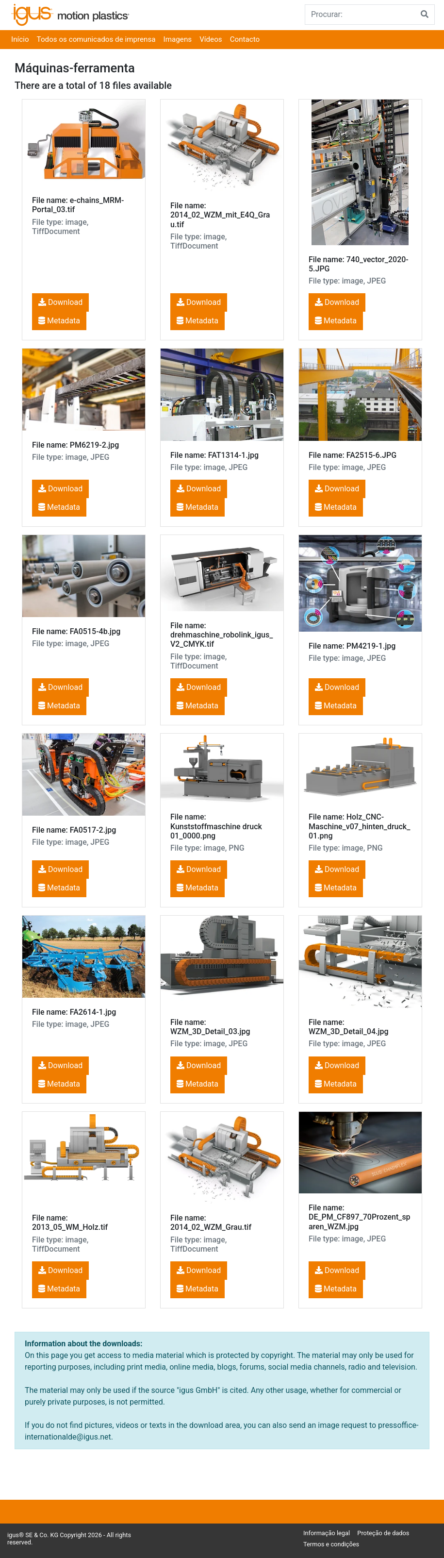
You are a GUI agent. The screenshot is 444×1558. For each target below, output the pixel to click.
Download (60, 302)
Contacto (245, 39)
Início (20, 39)
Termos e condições (331, 1544)
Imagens (178, 39)
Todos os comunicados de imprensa (96, 39)
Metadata (59, 320)
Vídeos (210, 39)
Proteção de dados (383, 1533)
